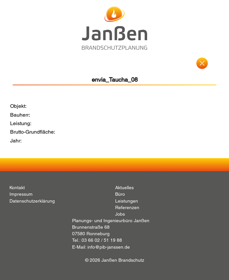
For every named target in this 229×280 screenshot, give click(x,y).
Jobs (120, 214)
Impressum (21, 194)
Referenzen (127, 207)
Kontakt (17, 187)
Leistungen (126, 201)
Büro (120, 194)
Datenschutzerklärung (32, 201)
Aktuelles (124, 187)
